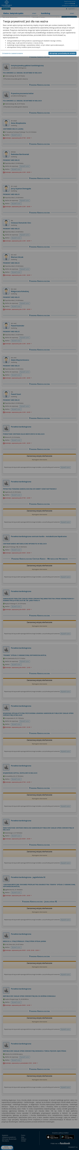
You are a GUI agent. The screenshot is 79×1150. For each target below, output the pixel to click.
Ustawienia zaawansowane (12, 53)
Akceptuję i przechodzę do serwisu (62, 53)
